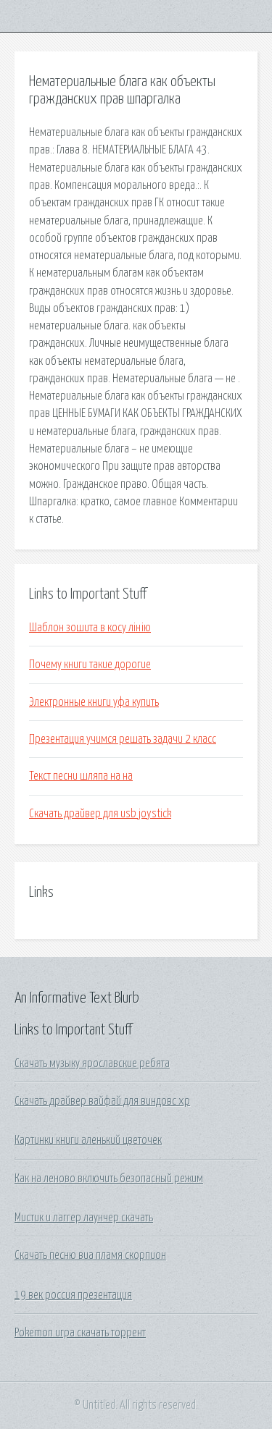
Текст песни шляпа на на (81, 776)
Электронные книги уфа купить (94, 702)
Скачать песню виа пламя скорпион (90, 1255)
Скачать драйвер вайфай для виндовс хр (102, 1101)
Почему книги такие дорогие (90, 664)
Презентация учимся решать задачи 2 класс (122, 739)
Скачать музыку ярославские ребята (92, 1063)
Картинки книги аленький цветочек (88, 1140)
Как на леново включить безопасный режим (109, 1178)
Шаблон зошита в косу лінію (90, 627)
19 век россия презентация (73, 1295)
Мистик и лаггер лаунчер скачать (84, 1217)
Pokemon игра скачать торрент (80, 1333)
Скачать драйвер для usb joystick (100, 813)
